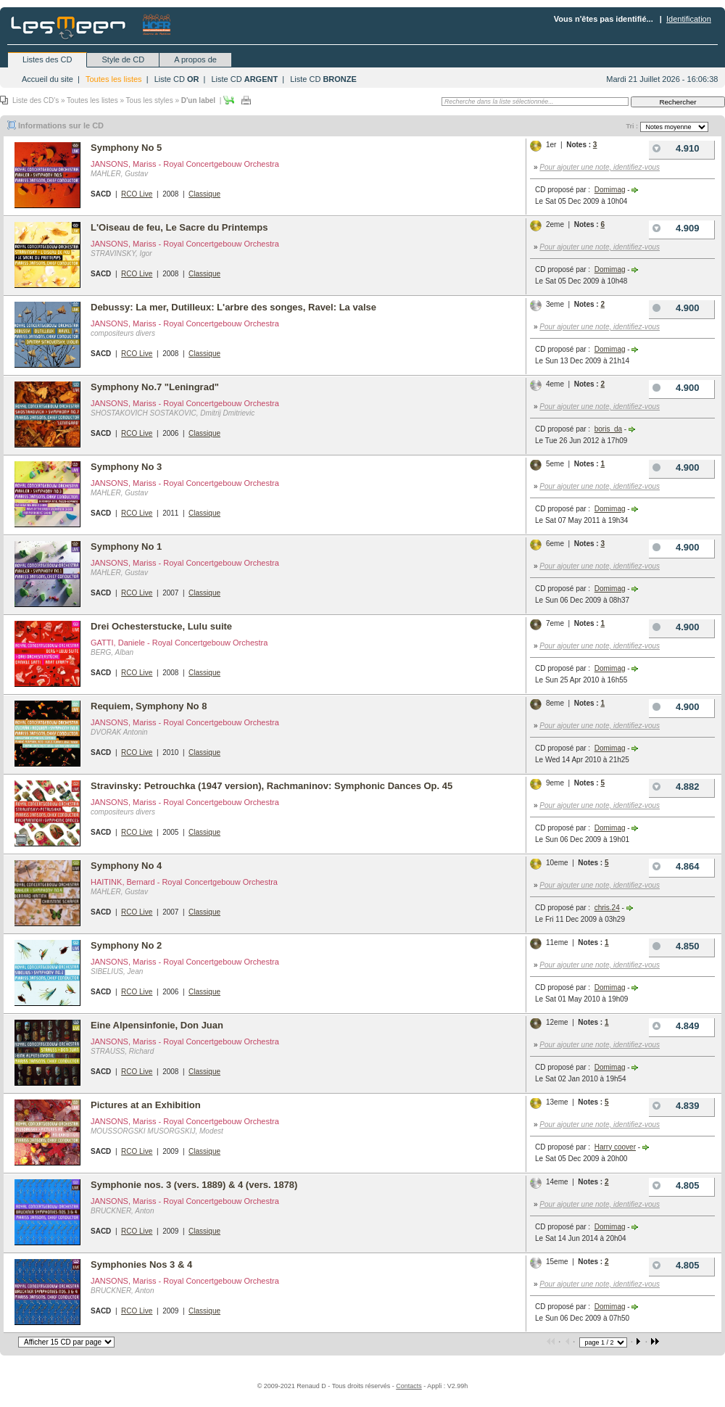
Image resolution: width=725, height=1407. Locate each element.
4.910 (674, 148)
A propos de (195, 59)
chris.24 (607, 908)
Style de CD (123, 59)
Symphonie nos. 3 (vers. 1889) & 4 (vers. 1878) (194, 1184)
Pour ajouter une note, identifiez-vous (599, 167)
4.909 (674, 228)
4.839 (674, 1105)
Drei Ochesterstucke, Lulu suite (161, 626)
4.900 (674, 307)
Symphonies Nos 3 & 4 (141, 1264)
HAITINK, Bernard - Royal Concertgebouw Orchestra (184, 882)
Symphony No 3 (126, 466)
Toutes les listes (114, 79)
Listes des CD (47, 59)
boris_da (608, 429)
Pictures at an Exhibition (146, 1104)
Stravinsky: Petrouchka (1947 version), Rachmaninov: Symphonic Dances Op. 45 (271, 785)
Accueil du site (47, 79)
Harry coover (615, 1147)
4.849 (674, 1025)
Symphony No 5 (126, 147)
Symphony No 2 (126, 945)
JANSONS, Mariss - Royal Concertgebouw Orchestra (185, 164)
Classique (204, 194)
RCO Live (136, 194)
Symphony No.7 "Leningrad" (155, 386)
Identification (688, 19)
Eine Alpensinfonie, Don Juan (157, 1025)
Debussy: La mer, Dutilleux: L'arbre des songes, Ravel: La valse (233, 307)
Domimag (610, 190)
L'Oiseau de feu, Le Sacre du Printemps (179, 227)
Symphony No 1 (126, 546)
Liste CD (176, 79)
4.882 (674, 786)
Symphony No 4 (126, 865)
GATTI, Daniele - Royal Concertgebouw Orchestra (179, 642)
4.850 (674, 946)
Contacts (409, 1386)
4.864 (674, 866)
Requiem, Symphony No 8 (149, 706)
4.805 (674, 1185)
